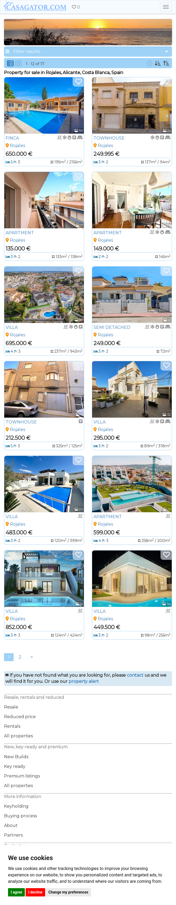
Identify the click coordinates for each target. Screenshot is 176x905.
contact (135, 675)
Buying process (20, 815)
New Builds (16, 756)
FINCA (12, 138)
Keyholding (16, 806)
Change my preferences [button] (68, 892)
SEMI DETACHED (111, 327)
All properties (18, 735)
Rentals (12, 726)
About (11, 825)
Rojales (17, 145)
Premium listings (22, 776)
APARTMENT (20, 232)
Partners (13, 835)
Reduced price (20, 716)
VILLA (12, 327)
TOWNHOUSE (109, 138)
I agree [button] (16, 892)
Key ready (14, 766)
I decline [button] (35, 892)
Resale (11, 707)
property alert (84, 681)
